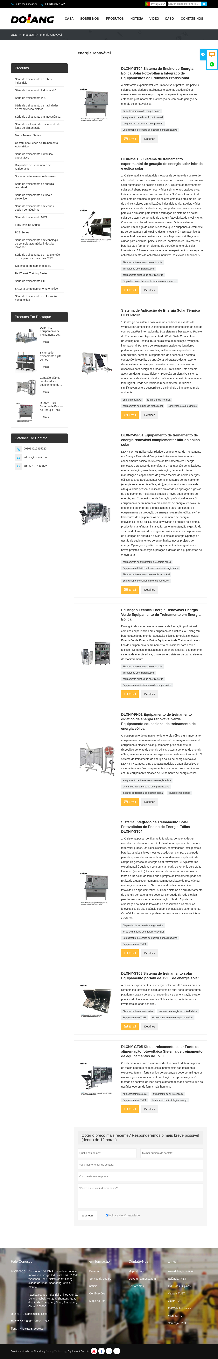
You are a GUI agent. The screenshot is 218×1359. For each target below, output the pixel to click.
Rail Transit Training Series (31, 273)
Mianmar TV (175, 1315)
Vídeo (154, 18)
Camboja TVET (177, 1323)
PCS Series (22, 232)
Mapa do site (136, 1271)
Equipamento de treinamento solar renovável (146, 580)
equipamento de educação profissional (143, 117)
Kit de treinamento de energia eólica (141, 111)
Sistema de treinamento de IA (33, 265)
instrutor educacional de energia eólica (143, 793)
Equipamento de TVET (134, 944)
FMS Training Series (27, 224)
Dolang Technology (56, 1351)
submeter (87, 1215)
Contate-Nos (136, 1286)
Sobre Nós (89, 18)
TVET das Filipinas (179, 1286)
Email (130, 138)
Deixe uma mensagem (142, 1278)
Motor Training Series (28, 135)
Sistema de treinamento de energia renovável (146, 574)
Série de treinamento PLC (30, 97)
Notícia (136, 18)
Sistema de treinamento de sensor (35, 176)
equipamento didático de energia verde (143, 123)
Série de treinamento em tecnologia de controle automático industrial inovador (36, 243)
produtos (28, 34)
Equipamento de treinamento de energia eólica (147, 685)
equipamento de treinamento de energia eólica (147, 562)
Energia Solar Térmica (158, 399)
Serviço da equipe (100, 1278)
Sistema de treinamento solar (138, 1011)
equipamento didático (179, 793)
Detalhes (149, 138)
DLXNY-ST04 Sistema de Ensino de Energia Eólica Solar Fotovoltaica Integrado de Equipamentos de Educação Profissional (51, 406)
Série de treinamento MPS (31, 217)
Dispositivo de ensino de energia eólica (143, 925)
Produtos (114, 18)
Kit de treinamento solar (135, 1094)
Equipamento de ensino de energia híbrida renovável (150, 130)
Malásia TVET (176, 1293)
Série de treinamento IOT (30, 281)
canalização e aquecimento (182, 406)
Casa (69, 18)
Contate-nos (192, 18)
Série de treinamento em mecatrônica (37, 116)
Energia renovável (132, 399)
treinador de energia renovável (138, 268)
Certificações (97, 1293)
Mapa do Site (97, 1300)
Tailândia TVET (177, 1278)
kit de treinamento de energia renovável (143, 931)
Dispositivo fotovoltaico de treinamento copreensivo (149, 281)
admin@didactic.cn (27, 4)
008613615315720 (55, 4)
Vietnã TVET (175, 1300)
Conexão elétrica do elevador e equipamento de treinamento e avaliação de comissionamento (50, 381)
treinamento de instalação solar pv (170, 1100)
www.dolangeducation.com (184, 1271)
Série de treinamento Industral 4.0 (35, 90)
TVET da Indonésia (179, 1308)
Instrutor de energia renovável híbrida (178, 1011)
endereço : (19, 1271)
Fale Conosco (21, 1261)
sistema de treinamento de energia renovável (146, 786)
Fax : (15, 1329)
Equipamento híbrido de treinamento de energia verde (151, 568)
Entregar (94, 1271)
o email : (17, 1314)
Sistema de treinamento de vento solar (143, 262)
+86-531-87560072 (35, 466)
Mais (46, 341)
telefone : (18, 1321)
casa (14, 34)
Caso (169, 18)
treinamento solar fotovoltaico (168, 1094)
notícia (93, 1286)
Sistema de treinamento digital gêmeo (51, 356)
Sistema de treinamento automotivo (36, 288)
